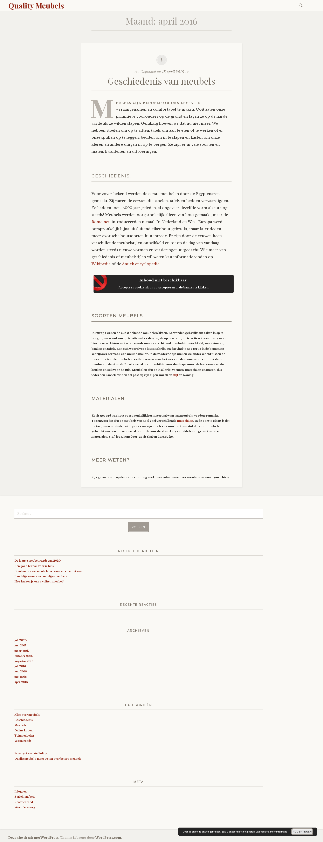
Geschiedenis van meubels (161, 81)
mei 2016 (20, 676)
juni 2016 (20, 671)
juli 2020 (20, 640)
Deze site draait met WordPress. (33, 838)
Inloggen (20, 791)
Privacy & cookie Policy (30, 753)
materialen (185, 420)
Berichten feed (24, 796)
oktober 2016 (23, 656)
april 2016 (21, 682)
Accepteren (302, 831)
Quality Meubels (36, 5)
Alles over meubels (27, 714)
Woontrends (22, 740)
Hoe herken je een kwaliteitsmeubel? (39, 581)
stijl (175, 375)
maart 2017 (21, 650)
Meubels (20, 725)
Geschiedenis (23, 720)
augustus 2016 (24, 661)
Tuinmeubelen (24, 735)
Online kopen (23, 730)
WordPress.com (108, 838)
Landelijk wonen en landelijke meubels (40, 576)
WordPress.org (24, 807)
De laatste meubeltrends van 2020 (37, 560)
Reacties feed (23, 802)
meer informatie (278, 831)
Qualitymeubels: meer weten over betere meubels (47, 758)
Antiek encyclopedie (140, 264)
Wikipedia (101, 264)
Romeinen (101, 222)
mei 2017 (20, 645)
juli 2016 (20, 666)
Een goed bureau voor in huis (34, 566)
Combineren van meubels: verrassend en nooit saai (48, 571)
